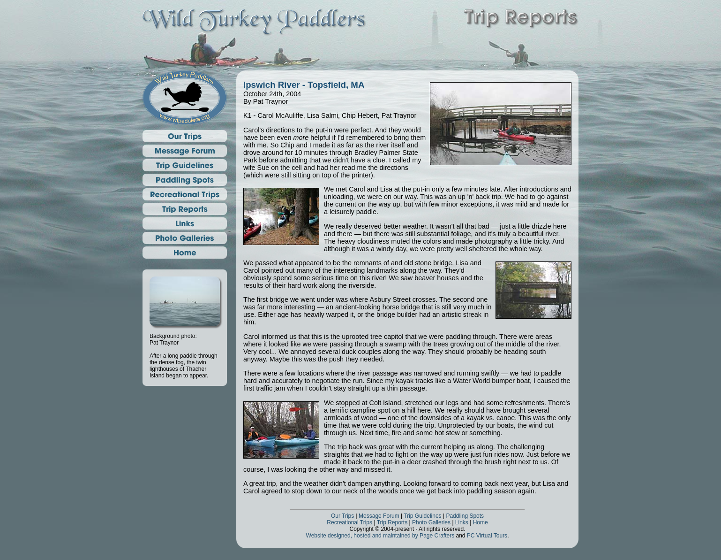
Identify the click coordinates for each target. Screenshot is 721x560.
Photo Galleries (431, 522)
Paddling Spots (465, 516)
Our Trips (342, 516)
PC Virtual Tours (487, 535)
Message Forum (379, 516)
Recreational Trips (349, 522)
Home (480, 522)
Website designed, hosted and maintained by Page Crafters (380, 535)
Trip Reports (392, 522)
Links (461, 522)
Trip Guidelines (422, 516)
